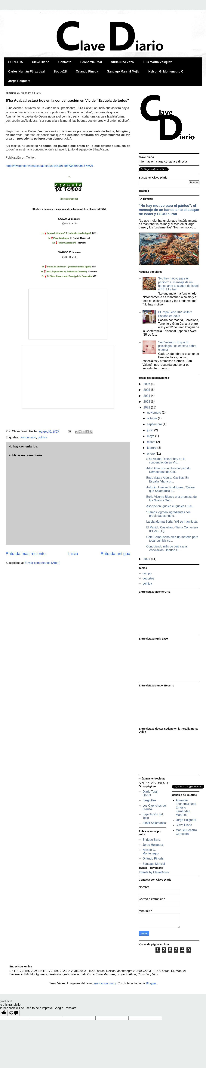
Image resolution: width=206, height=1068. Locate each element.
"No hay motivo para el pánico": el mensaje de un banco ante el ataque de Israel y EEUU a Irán (169, 210)
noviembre (154, 412)
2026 (147, 384)
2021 (147, 558)
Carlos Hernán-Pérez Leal (26, 71)
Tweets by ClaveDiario (154, 872)
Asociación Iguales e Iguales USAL (169, 506)
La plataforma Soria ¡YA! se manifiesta (172, 521)
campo (147, 573)
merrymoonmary (105, 983)
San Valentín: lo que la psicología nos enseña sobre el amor (177, 346)
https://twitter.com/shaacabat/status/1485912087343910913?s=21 (49, 165)
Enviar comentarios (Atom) (42, 562)
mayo (151, 436)
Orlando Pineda (87, 71)
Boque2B (60, 71)
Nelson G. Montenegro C (165, 71)
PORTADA (15, 62)
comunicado (28, 437)
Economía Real (91, 62)
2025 (147, 389)
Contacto (64, 62)
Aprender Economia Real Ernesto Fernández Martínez (186, 807)
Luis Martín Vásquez (157, 62)
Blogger (151, 983)
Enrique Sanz (152, 839)
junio (150, 430)
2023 (147, 401)
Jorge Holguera (19, 80)
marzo (151, 442)
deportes (148, 578)
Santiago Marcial (154, 863)
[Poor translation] (14, 1013)
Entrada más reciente (26, 553)
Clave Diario (40, 62)
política (42, 437)
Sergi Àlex (149, 800)
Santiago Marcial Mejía (123, 71)
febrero (152, 447)
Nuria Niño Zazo (122, 62)
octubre (152, 418)
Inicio (73, 553)
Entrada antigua (115, 553)
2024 (147, 395)
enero (151, 453)
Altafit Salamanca (154, 822)
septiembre (155, 424)
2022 (147, 407)
